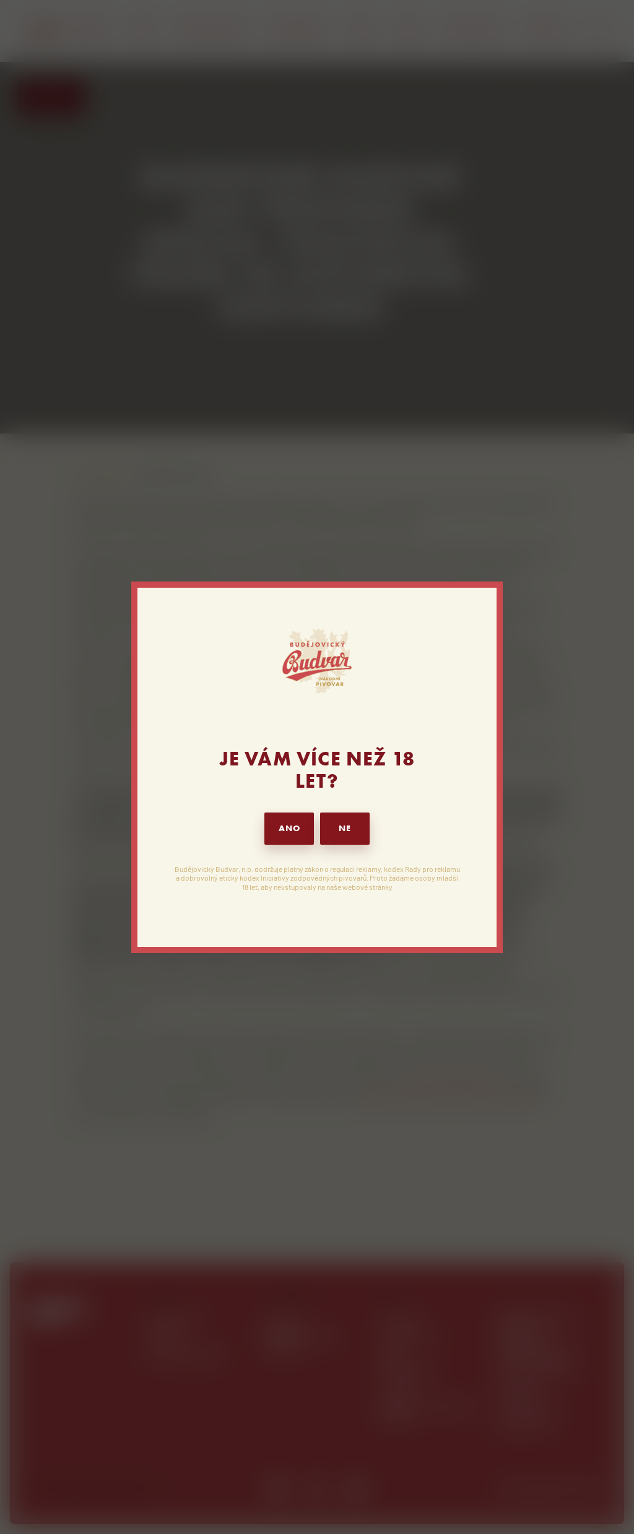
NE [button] (345, 828)
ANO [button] (289, 828)
